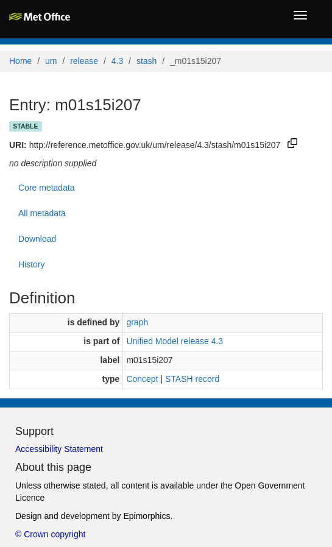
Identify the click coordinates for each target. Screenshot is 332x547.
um (51, 61)
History (31, 264)
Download (37, 239)
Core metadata (46, 187)
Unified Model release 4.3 (174, 341)
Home (20, 61)
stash (146, 61)
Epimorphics (146, 516)
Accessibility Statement (59, 449)
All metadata (42, 213)
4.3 (117, 61)
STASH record (192, 379)
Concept (142, 379)
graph (137, 322)
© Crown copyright (50, 534)
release (84, 61)
